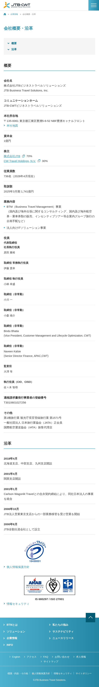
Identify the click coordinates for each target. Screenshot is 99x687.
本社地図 (12, 125)
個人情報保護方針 (18, 566)
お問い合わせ (62, 656)
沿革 (14, 49)
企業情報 (14, 14)
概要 (14, 43)
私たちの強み (60, 624)
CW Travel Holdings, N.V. (22, 161)
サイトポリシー (84, 673)
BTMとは (12, 624)
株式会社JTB (14, 156)
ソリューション (16, 631)
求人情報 (81, 656)
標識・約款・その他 (18, 673)
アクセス (32, 656)
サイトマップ (51, 661)
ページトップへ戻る (90, 617)
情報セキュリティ (18, 603)
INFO (10, 644)
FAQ (45, 656)
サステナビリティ (63, 631)
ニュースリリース (63, 638)
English (16, 656)
